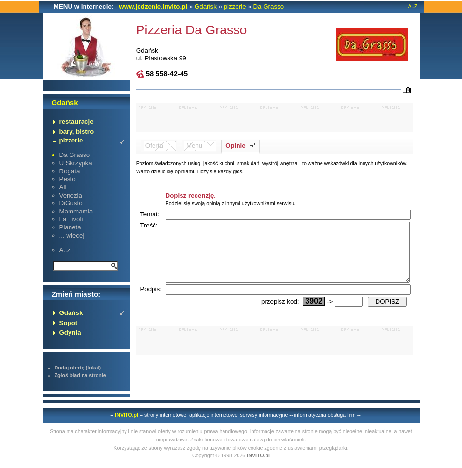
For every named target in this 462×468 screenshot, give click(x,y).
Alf (63, 187)
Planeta (70, 227)
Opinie (235, 145)
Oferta (154, 145)
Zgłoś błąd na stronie (80, 375)
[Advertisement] (275, 117)
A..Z (412, 6)
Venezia (70, 195)
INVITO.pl (126, 415)
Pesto (67, 179)
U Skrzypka (75, 163)
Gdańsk (206, 6)
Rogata (69, 171)
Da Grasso (268, 6)
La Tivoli (71, 219)
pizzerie (235, 6)
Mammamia (76, 211)
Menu (194, 145)
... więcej (71, 235)
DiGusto (71, 203)
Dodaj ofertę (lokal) (78, 367)
